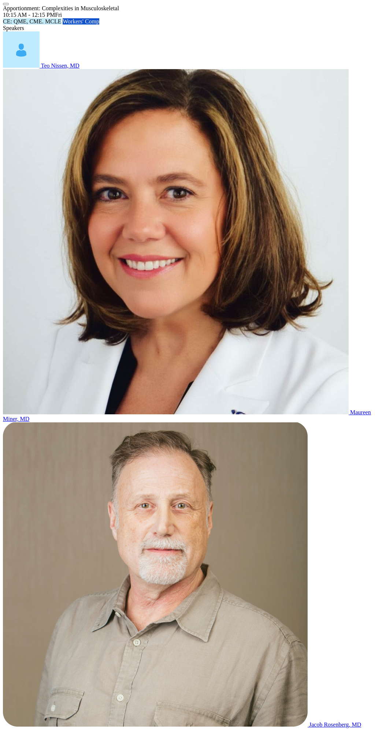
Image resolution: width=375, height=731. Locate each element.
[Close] (6, 4)
